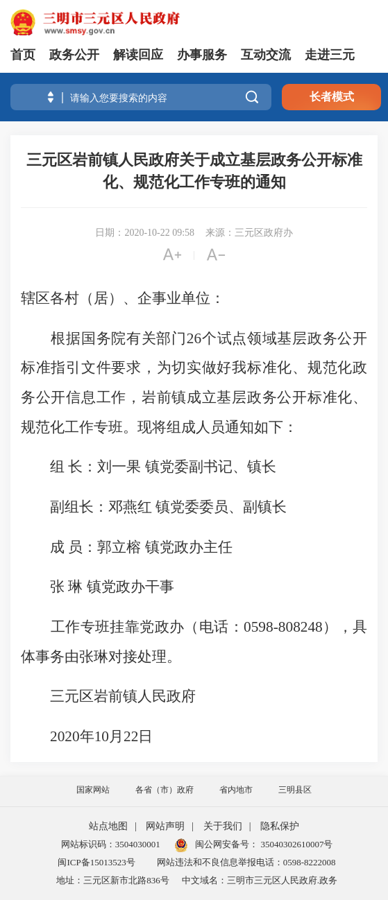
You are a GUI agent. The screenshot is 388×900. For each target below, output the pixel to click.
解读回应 (138, 55)
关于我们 (222, 826)
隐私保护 (279, 826)
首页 (22, 55)
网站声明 (165, 826)
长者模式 (332, 97)
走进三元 (330, 55)
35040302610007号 (295, 844)
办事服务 (202, 55)
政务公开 (74, 55)
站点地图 (108, 826)
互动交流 (266, 55)
